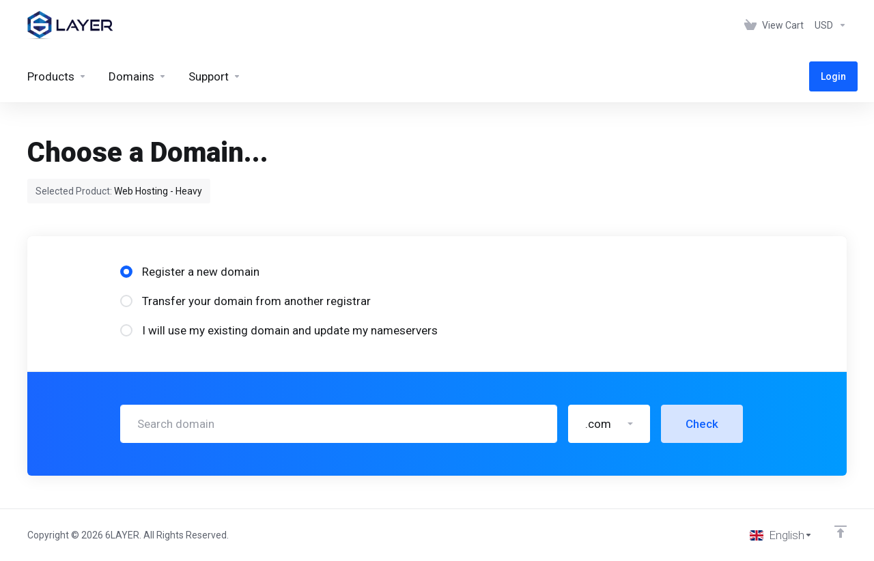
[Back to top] (840, 531)
